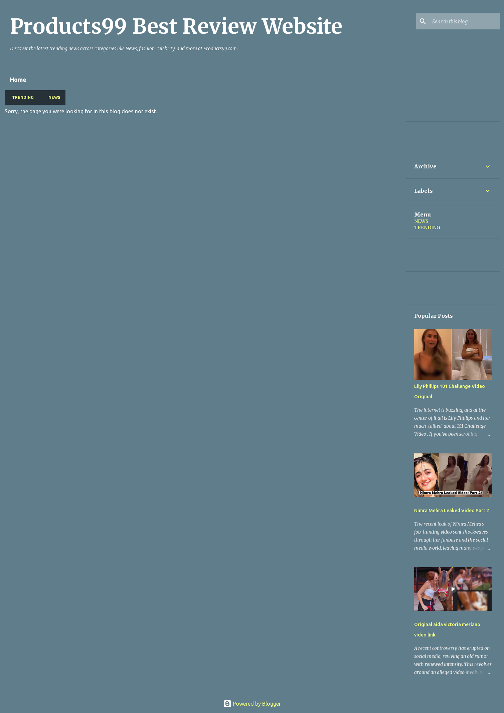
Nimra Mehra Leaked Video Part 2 (451, 510)
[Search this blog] (465, 21)
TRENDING (21, 97)
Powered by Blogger (252, 704)
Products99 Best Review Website (176, 26)
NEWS (52, 97)
